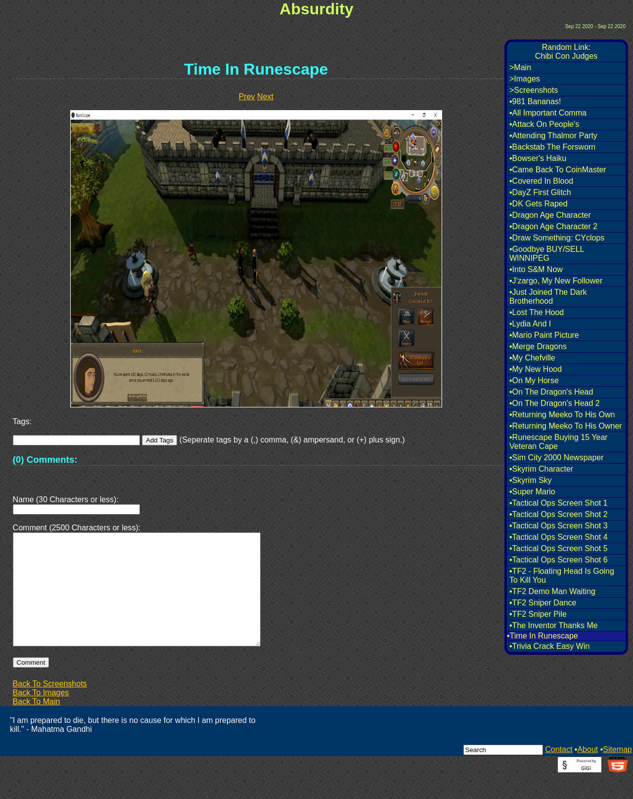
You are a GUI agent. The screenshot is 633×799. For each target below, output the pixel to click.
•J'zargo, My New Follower (555, 281)
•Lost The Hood (536, 312)
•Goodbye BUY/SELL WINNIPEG (546, 253)
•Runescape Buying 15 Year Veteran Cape (558, 441)
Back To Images (41, 716)
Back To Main (36, 725)
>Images (524, 79)
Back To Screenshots (50, 707)
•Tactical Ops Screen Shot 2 (558, 514)
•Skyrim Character (541, 469)
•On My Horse (534, 380)
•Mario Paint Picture (544, 335)
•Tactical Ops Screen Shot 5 (558, 548)
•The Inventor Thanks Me (553, 625)
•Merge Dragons (538, 346)
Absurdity (316, 9)
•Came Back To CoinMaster (557, 169)
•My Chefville (532, 358)
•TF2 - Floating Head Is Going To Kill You (561, 575)
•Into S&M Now (536, 269)
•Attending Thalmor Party (553, 135)
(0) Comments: (45, 459)
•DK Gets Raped (538, 204)
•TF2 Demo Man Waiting (552, 591)
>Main (520, 67)
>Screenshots (533, 90)
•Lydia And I (530, 324)
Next (265, 96)
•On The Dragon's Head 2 (554, 403)
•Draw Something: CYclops (556, 238)
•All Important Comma (548, 113)
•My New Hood (535, 369)
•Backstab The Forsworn (552, 147)
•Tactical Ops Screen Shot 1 (558, 503)
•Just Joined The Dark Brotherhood (548, 296)
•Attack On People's (544, 124)
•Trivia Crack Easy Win (549, 646)
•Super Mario (532, 491)
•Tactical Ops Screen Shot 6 (558, 560)
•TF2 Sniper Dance (542, 603)
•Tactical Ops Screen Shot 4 (558, 537)
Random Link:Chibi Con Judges (566, 51)
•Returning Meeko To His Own (562, 414)
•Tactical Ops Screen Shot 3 (558, 525)
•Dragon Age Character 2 (553, 226)
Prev (247, 96)
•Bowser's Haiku (537, 158)
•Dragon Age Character (550, 215)
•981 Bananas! (535, 101)
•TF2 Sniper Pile (538, 614)
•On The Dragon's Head (551, 392)
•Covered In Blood (541, 181)
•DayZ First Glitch (540, 192)
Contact (558, 773)
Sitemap (617, 773)
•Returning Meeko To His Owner (565, 426)
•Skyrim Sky (530, 480)
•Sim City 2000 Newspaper (556, 457)
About (587, 773)
